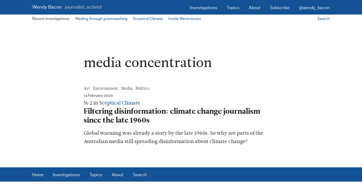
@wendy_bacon (314, 7)
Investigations (203, 7)
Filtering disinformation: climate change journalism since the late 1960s (172, 116)
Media (127, 88)
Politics (142, 88)
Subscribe (280, 7)
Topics (233, 7)
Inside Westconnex (184, 19)
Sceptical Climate (148, 19)
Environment (105, 88)
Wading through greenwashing (101, 19)
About (255, 7)
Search (323, 19)
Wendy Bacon (67, 7)
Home (38, 174)
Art (87, 88)
